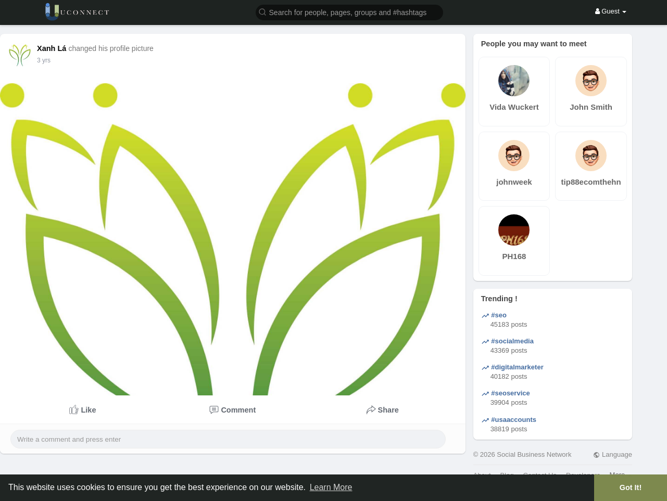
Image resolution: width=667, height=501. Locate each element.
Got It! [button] (630, 487)
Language (612, 454)
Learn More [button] (331, 487)
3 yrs (44, 60)
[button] (349, 11)
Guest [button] (611, 11)
